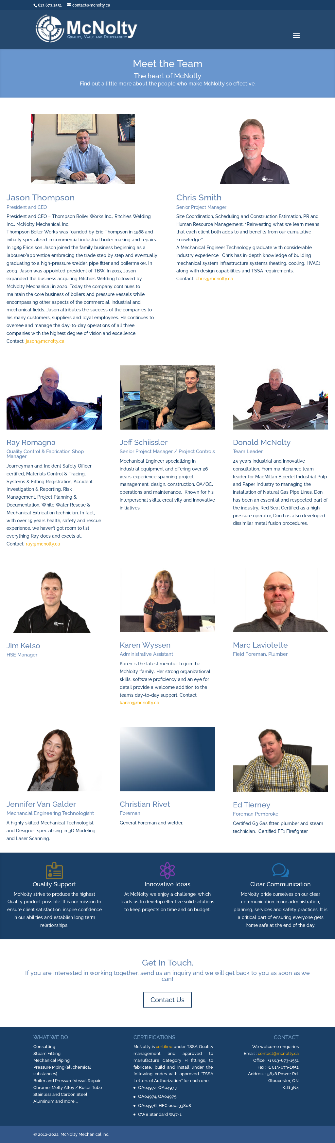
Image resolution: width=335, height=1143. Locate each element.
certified (164, 1046)
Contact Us (167, 1000)
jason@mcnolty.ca (45, 341)
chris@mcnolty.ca (214, 278)
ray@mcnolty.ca (43, 543)
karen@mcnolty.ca (139, 702)
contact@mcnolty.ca (278, 1053)
